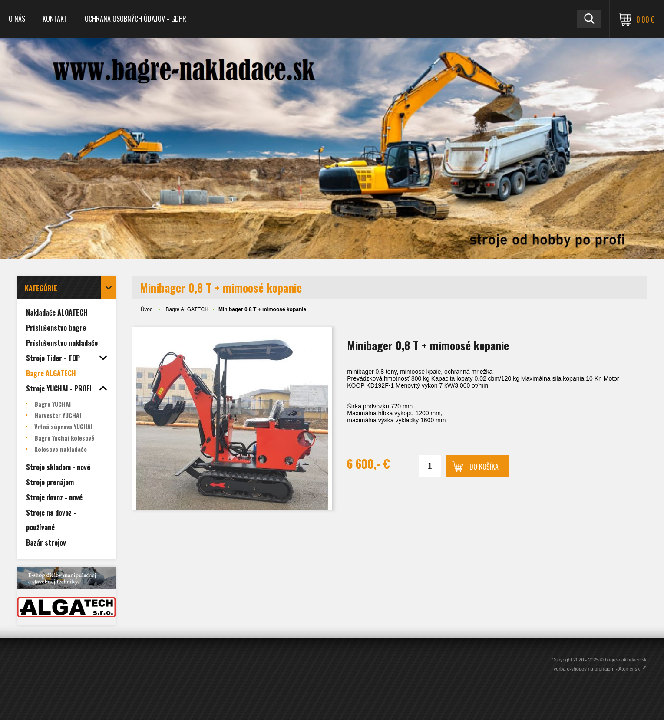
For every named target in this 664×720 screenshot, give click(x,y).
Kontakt (55, 18)
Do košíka (484, 466)
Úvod (147, 309)
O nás (17, 18)
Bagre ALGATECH (186, 309)
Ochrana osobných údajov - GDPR (135, 18)
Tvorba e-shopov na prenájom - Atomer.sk (599, 668)
